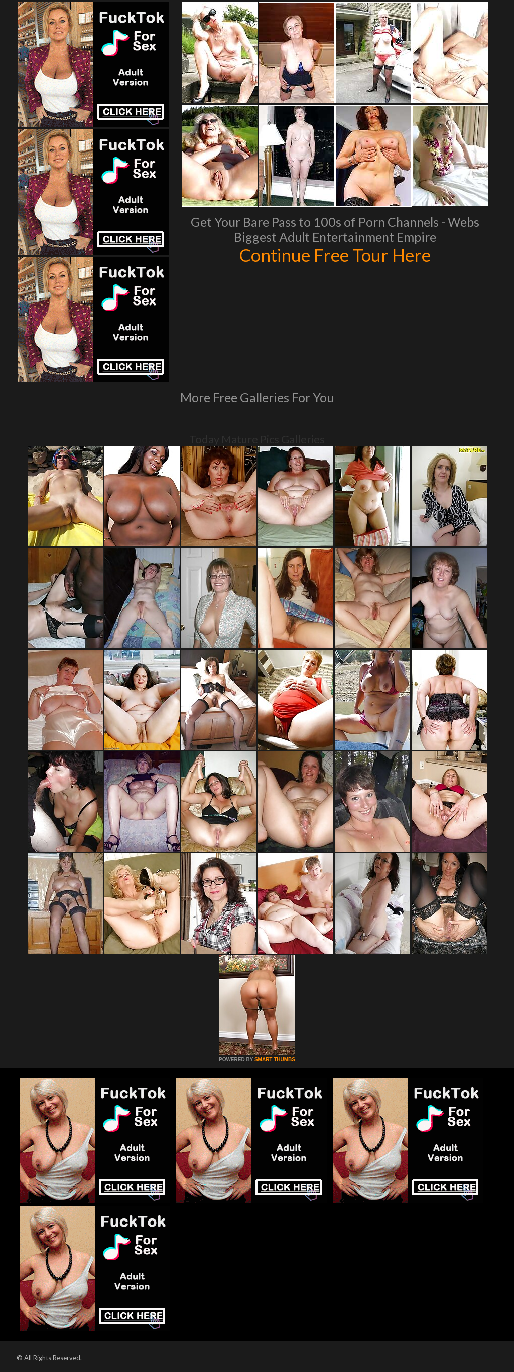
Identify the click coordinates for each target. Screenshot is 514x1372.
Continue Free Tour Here (335, 254)
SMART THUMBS (274, 1059)
